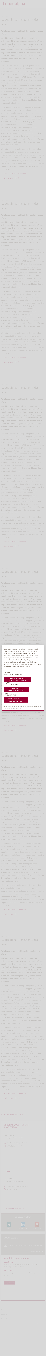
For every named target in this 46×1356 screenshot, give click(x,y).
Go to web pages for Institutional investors (17, 679)
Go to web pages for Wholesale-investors (16, 690)
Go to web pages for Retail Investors (15, 700)
